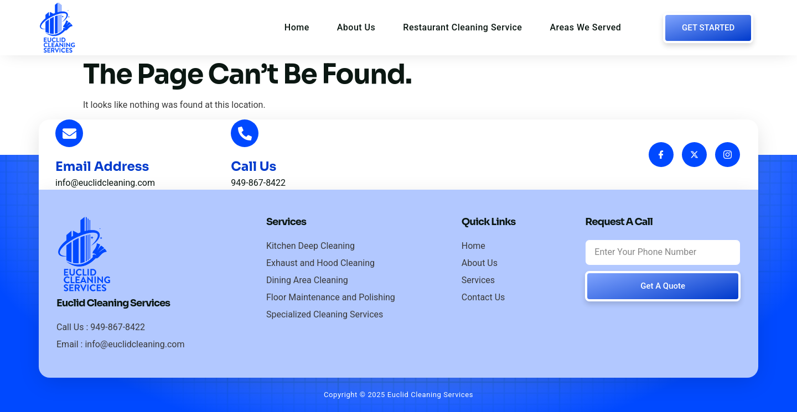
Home (296, 27)
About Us (356, 27)
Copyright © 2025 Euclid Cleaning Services (398, 394)
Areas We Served (585, 27)
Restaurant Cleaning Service (462, 27)
